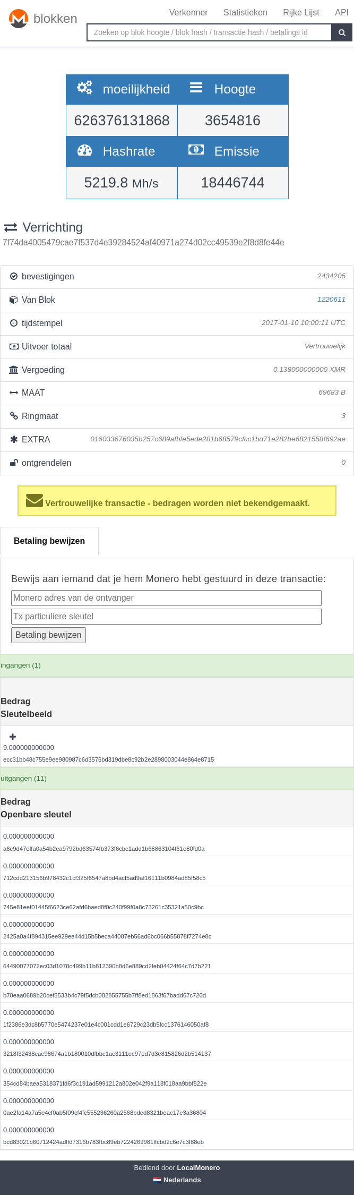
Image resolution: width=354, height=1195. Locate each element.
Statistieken (245, 12)
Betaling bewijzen (49, 540)
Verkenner (188, 12)
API (342, 12)
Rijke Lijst (301, 12)
